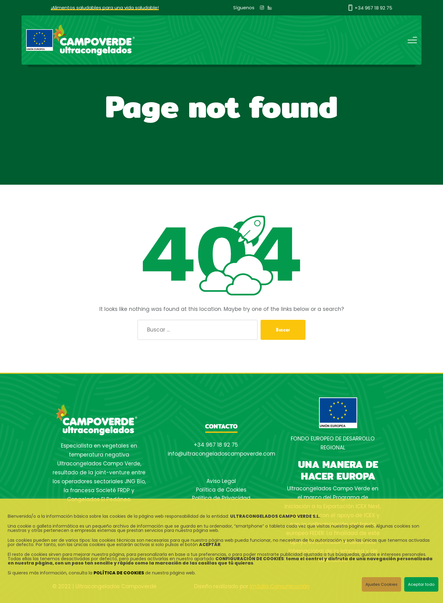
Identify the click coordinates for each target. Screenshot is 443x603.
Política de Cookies (221, 489)
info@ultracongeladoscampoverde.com (221, 453)
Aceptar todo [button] (421, 584)
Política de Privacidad (221, 498)
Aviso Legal (221, 481)
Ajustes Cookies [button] (381, 584)
